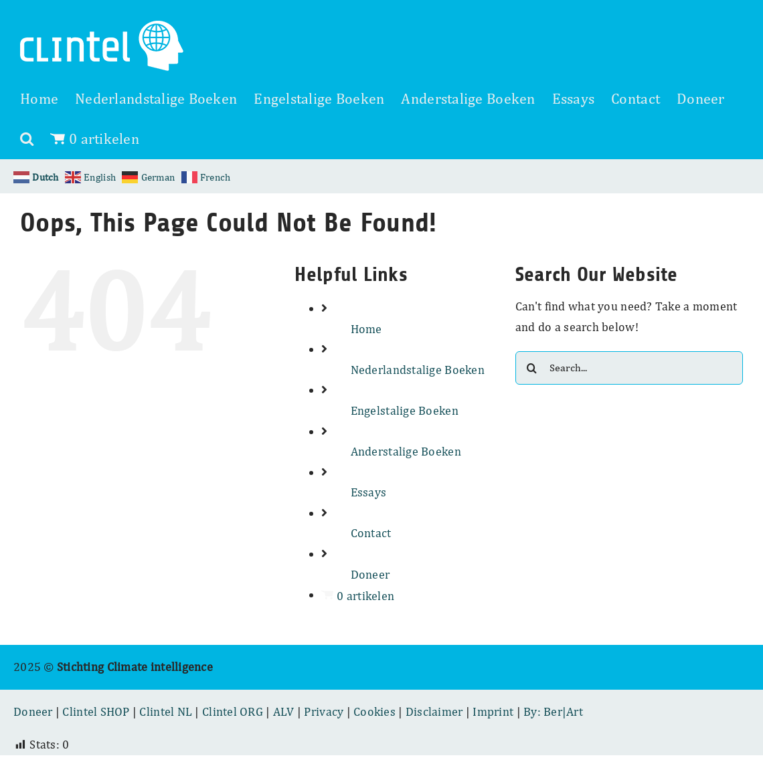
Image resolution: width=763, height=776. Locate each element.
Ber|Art (563, 711)
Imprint (493, 711)
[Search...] (629, 368)
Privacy (323, 711)
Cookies (374, 711)
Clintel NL (165, 711)
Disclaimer (434, 711)
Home (366, 329)
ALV (283, 711)
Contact (371, 533)
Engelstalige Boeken (404, 410)
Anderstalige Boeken (406, 451)
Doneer (370, 574)
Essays (369, 492)
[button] (26, 138)
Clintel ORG (232, 711)
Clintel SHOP (95, 711)
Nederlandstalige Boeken (418, 370)
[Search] (532, 368)
